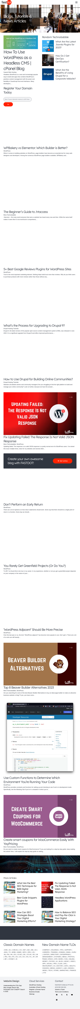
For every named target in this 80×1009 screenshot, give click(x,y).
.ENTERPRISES (65, 954)
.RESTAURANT (47, 966)
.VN (27, 957)
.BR (5, 959)
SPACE (50, 959)
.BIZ (28, 950)
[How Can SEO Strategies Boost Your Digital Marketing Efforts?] (9, 917)
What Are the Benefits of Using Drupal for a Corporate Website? (66, 74)
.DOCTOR (59, 966)
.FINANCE (72, 970)
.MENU (64, 957)
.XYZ (44, 973)
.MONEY (45, 961)
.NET (24, 950)
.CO (20, 950)
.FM (7, 954)
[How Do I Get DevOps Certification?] (48, 60)
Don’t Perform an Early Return (23, 504)
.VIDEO (72, 961)
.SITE (55, 959)
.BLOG (61, 961)
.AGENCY (59, 968)
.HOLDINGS (54, 950)
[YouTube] (72, 995)
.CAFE (66, 966)
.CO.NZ (19, 954)
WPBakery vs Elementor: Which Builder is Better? (35, 148)
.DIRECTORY (54, 954)
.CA (20, 957)
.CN (16, 957)
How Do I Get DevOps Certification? (62, 58)
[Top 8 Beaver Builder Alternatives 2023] (40, 664)
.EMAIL (68, 952)
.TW (9, 957)
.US (33, 952)
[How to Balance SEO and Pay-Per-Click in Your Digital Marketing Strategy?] (47, 917)
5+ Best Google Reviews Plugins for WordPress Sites (37, 269)
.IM (37, 954)
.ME (32, 950)
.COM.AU (15, 950)
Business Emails (34, 992)
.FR (13, 957)
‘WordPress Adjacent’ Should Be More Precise (33, 629)
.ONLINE (71, 959)
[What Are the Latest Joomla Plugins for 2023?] (48, 46)
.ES (15, 954)
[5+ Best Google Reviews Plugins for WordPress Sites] (40, 246)
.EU (35, 950)
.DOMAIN (62, 952)
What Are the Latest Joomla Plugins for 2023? (66, 44)
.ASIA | (6, 952)
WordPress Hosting (35, 985)
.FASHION (45, 968)
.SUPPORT (67, 950)
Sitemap (31, 994)
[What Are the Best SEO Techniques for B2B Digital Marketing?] (9, 887)
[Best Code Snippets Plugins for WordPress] (9, 902)
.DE (24, 954)
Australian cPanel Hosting (37, 987)
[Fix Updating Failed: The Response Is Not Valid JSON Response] (40, 413)
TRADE (44, 959)
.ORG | (29, 952)
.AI (56, 961)
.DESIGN (71, 968)
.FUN (65, 959)
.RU (33, 954)
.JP (33, 957)
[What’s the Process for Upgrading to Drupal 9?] (40, 302)
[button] (76, 2)
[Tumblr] (67, 995)
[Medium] (57, 1000)
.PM (5, 957)
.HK (11, 954)
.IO (54, 966)
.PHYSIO (51, 961)
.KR (36, 957)
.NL (5, 954)
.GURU (74, 952)
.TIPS (61, 950)
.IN (16, 959)
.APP (43, 963)
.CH (23, 957)
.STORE (55, 970)
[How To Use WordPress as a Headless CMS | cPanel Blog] (21, 42)
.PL (30, 957)
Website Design (11, 981)
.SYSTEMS (57, 957)
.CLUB (60, 963)
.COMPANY (45, 950)
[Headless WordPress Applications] (47, 902)
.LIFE (64, 963)
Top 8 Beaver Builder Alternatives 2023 (29, 687)
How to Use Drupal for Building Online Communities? (38, 379)
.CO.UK (28, 954)
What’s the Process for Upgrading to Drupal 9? (34, 325)
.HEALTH (72, 966)
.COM (5, 950)
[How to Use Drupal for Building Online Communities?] (40, 358)
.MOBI (13, 952)
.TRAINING (54, 952)
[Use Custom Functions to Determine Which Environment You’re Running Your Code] (40, 738)
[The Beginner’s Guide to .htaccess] (40, 185)
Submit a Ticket (60, 989)
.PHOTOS (71, 957)
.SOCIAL (49, 963)
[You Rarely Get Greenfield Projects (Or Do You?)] (40, 540)
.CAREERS (45, 952)
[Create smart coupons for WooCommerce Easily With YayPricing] (40, 816)
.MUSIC (66, 961)
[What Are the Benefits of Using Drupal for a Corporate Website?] (48, 74)
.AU (9, 950)
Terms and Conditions (62, 992)
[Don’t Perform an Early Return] (40, 487)
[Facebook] (57, 995)
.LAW (65, 968)
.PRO (54, 963)
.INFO (24, 952)
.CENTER (46, 954)
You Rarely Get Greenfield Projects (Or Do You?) (35, 566)
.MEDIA (52, 968)
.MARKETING (64, 970)
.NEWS (44, 970)
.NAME (19, 952)
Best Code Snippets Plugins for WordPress (27, 900)
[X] (62, 995)
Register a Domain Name (37, 989)
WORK (61, 959)
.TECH (50, 970)
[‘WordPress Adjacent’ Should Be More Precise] (40, 603)
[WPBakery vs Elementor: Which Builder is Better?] (40, 128)
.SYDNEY (11, 959)
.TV (9, 952)
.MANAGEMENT (47, 957)
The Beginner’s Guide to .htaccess (26, 212)
